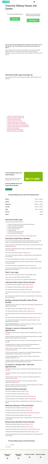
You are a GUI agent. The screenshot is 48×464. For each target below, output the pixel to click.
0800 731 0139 (29, 424)
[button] (34, 2)
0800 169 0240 (32, 398)
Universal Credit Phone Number (17, 239)
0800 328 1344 (27, 252)
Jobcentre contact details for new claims (16, 122)
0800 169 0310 (31, 308)
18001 (27, 259)
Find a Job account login (10, 277)
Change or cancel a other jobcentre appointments (18, 126)
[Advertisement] (24, 35)
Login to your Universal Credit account (15, 116)
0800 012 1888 (28, 289)
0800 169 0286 (25, 393)
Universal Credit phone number (14, 119)
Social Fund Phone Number (13, 128)
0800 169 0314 (31, 311)
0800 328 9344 (12, 246)
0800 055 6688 (29, 284)
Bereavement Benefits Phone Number (15, 131)
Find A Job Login (11, 272)
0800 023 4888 (29, 287)
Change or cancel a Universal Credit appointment (18, 125)
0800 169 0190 (9, 189)
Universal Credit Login (13, 220)
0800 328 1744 (32, 265)
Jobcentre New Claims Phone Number (20, 282)
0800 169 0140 (25, 391)
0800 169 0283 (29, 407)
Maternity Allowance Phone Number (15, 129)
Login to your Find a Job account (14, 120)
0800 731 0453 (35, 431)
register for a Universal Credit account (28, 235)
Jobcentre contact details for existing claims (17, 123)
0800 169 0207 (16, 382)
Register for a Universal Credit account (15, 117)
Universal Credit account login (11, 235)
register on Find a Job (11, 279)
